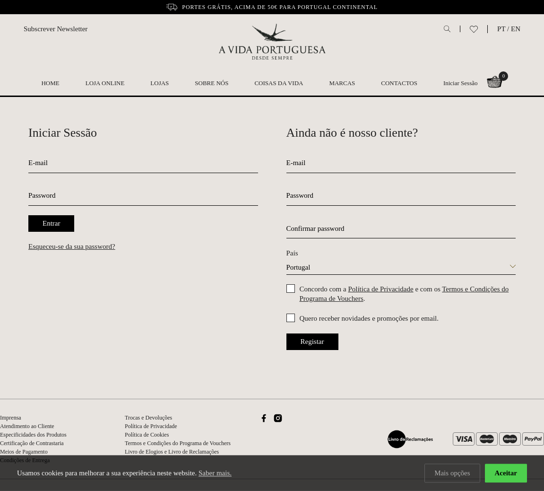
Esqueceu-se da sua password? (71, 246)
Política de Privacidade (380, 289)
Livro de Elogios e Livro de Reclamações (172, 451)
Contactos (399, 83)
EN (515, 29)
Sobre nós (211, 83)
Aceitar (506, 473)
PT (501, 29)
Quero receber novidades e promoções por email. (369, 318)
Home (50, 83)
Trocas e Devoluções (148, 417)
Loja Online (105, 83)
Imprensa (10, 417)
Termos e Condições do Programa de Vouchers (178, 443)
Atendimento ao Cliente (27, 426)
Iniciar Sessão (460, 83)
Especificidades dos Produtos (33, 434)
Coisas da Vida (278, 83)
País (292, 253)
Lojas (159, 83)
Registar (312, 341)
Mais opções (452, 473)
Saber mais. (215, 473)
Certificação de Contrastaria (32, 443)
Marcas (342, 83)
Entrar (51, 223)
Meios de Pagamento (24, 451)
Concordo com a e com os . (404, 293)
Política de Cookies (147, 434)
